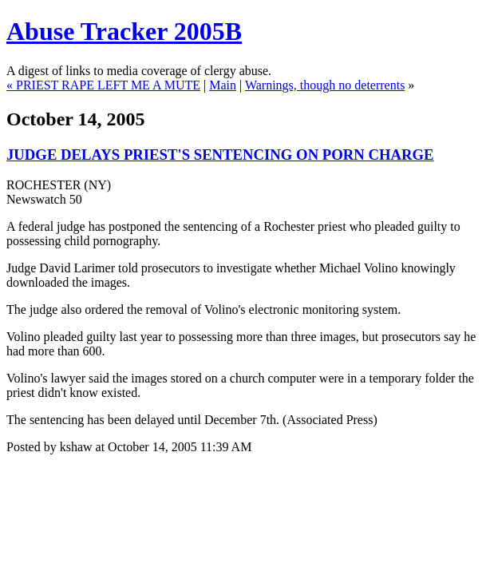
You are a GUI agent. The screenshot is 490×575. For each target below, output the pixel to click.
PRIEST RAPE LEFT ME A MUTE (108, 85)
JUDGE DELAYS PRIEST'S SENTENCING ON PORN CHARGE (220, 154)
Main (222, 85)
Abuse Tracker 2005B (124, 31)
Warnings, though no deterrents (325, 85)
